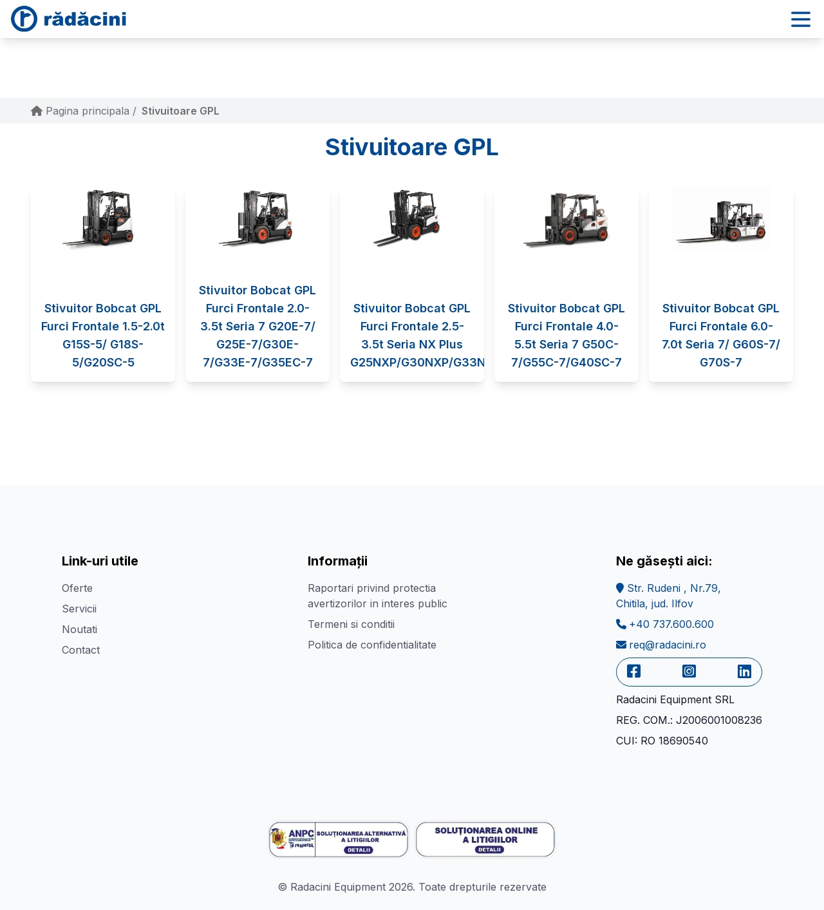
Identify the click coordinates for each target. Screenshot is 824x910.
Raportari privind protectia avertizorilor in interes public (377, 596)
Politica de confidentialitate (372, 644)
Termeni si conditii (351, 624)
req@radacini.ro (661, 644)
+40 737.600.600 (665, 624)
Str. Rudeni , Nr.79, (668, 596)
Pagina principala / (83, 110)
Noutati (79, 629)
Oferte (77, 588)
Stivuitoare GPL (181, 110)
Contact (81, 649)
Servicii (79, 608)
